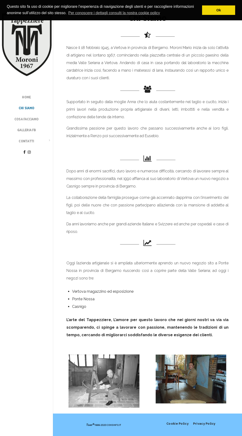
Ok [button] (218, 10)
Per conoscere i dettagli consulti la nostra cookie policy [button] (114, 13)
